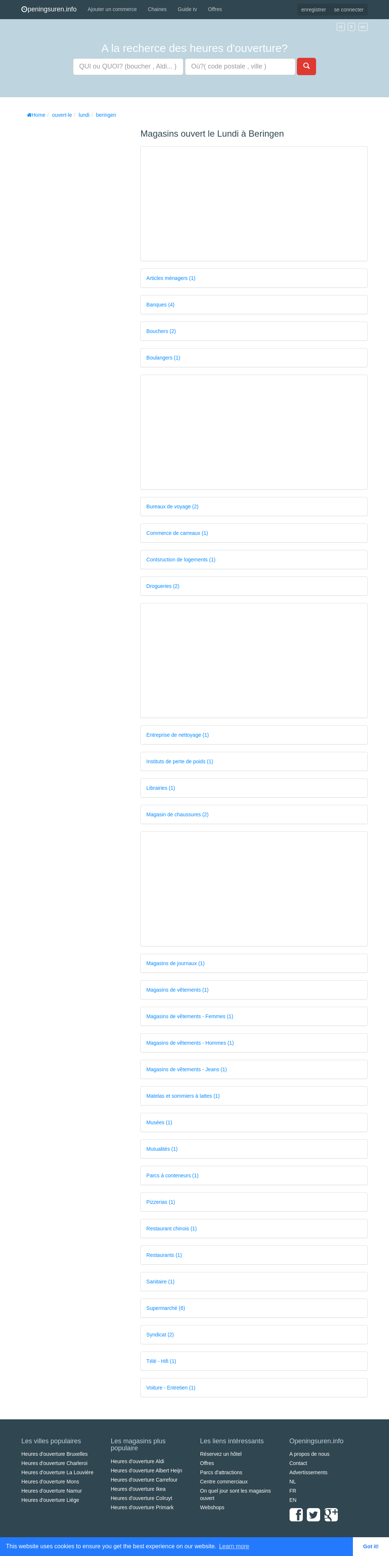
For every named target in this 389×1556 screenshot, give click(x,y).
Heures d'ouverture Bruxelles (54, 1454)
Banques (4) (160, 305)
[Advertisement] (76, 232)
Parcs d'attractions (221, 1472)
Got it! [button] (371, 1546)
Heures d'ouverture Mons (50, 1482)
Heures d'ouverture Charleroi (54, 1463)
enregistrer (313, 10)
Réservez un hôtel (221, 1454)
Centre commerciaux (224, 1482)
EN (293, 1500)
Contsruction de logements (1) (180, 560)
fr (351, 26)
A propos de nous (310, 1454)
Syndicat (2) (160, 1335)
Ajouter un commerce (112, 9)
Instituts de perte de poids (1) (179, 761)
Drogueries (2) (162, 586)
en (363, 26)
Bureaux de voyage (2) (172, 506)
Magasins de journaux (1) (175, 963)
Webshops (212, 1507)
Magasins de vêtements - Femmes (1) (189, 1016)
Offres (215, 9)
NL (293, 1482)
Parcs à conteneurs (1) (172, 1175)
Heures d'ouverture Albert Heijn (146, 1470)
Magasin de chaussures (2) (177, 814)
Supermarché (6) (165, 1308)
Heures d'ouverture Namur (51, 1491)
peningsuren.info (49, 9)
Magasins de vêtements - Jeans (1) (186, 1069)
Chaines (157, 9)
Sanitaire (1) (160, 1282)
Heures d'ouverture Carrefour (144, 1480)
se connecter (349, 10)
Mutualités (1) (162, 1149)
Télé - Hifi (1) (161, 1361)
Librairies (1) (160, 788)
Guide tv (187, 9)
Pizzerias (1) (160, 1202)
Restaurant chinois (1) (171, 1228)
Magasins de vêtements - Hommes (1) (190, 1043)
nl (340, 26)
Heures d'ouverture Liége (50, 1500)
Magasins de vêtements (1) (177, 990)
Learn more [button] (234, 1546)
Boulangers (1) (163, 358)
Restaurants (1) (164, 1255)
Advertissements (308, 1472)
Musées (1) (159, 1122)
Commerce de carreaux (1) (177, 533)
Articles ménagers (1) (170, 278)
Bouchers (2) (161, 331)
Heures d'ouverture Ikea (138, 1489)
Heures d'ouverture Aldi (137, 1461)
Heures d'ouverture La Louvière (57, 1472)
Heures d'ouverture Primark (142, 1507)
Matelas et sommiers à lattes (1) (183, 1096)
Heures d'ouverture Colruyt (141, 1498)
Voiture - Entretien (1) (170, 1388)
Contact (298, 1463)
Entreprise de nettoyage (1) (177, 735)
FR (293, 1491)
